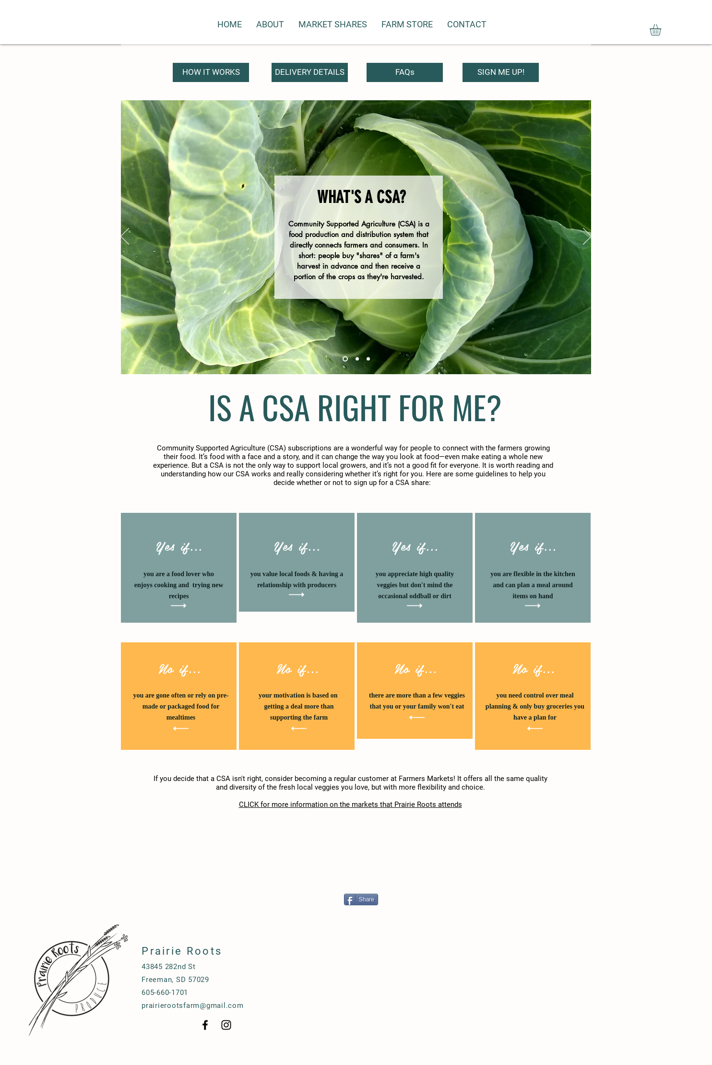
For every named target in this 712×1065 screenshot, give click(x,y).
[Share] (361, 899)
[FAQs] (405, 72)
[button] (662, 30)
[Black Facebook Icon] (205, 1024)
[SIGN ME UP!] (501, 72)
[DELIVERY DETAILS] (310, 72)
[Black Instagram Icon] (226, 1024)
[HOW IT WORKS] (211, 72)
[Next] (587, 237)
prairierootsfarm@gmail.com (193, 1005)
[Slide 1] (345, 359)
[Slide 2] (357, 359)
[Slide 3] (368, 359)
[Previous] (124, 237)
